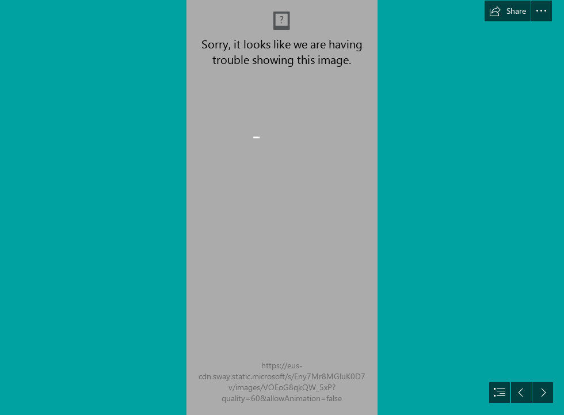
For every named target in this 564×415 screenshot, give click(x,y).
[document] (282, 207)
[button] (508, 11)
